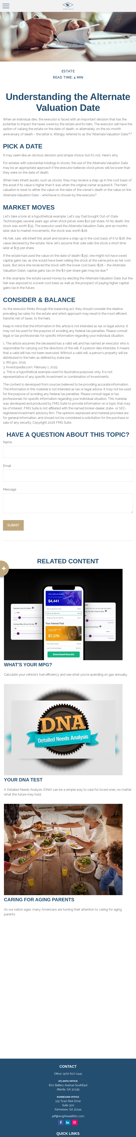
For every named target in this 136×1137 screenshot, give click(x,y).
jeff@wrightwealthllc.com (68, 1116)
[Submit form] (13, 525)
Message (9, 489)
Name (7, 442)
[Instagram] (74, 1122)
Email (7, 466)
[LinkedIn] (67, 1122)
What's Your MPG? (28, 664)
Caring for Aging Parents (39, 899)
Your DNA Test (23, 779)
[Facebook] (60, 1122)
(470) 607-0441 (72, 1073)
